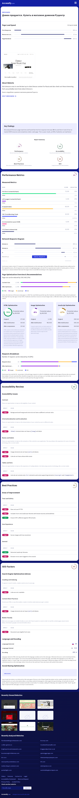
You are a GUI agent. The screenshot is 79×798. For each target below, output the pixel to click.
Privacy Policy (5, 782)
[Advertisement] (39, 47)
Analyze (27, 788)
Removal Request (23, 779)
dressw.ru (6, 12)
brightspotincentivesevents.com (11, 749)
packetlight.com (6, 770)
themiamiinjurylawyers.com (49, 757)
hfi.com (42, 762)
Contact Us (18, 776)
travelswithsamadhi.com (48, 745)
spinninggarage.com (46, 753)
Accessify (8, 3)
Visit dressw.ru (9, 96)
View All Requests (39, 257)
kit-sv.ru (3, 757)
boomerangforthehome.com (10, 753)
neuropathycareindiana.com (10, 762)
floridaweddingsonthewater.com (11, 740)
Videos (3, 776)
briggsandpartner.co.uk (47, 749)
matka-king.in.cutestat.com (10, 766)
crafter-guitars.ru (6, 745)
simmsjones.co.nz (45, 766)
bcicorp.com (44, 740)
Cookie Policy (16, 782)
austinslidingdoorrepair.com (49, 770)
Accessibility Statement (8, 779)
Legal (25, 776)
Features (10, 776)
